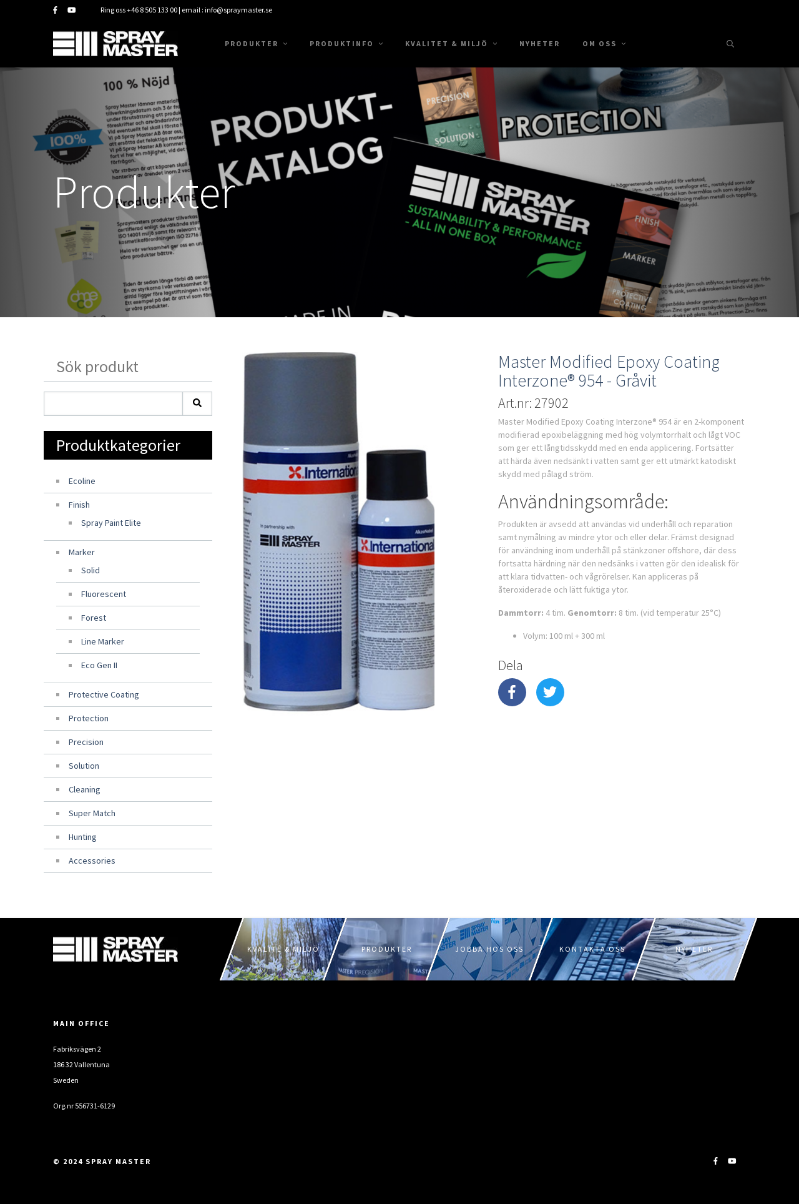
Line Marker (102, 641)
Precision (86, 742)
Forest (93, 617)
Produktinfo (346, 43)
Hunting (83, 836)
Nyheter (539, 43)
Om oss (603, 43)
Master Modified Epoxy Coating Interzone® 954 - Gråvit (609, 371)
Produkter (256, 43)
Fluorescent (103, 594)
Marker (82, 552)
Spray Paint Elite (111, 522)
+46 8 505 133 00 (152, 9)
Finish (79, 504)
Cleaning (84, 789)
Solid (90, 570)
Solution (84, 765)
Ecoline (82, 480)
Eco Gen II (99, 665)
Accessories (92, 860)
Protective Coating (104, 694)
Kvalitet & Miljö (451, 43)
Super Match (92, 813)
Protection (89, 718)
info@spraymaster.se (238, 9)
